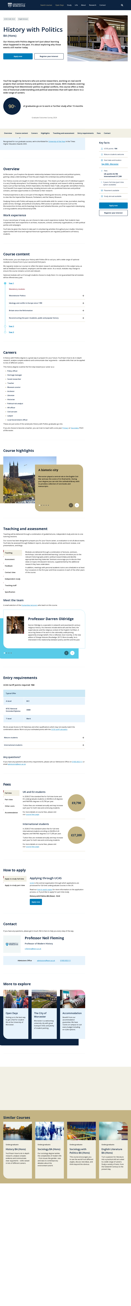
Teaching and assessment (63, 71)
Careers (34, 71)
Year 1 (11, 283)
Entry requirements (86, 71)
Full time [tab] (8, 793)
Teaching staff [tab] (10, 585)
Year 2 (11, 326)
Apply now (18, 56)
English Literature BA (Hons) (112, 1151)
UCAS (32, 883)
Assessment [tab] (10, 559)
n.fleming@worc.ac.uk (33, 949)
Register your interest (49, 56)
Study (69, 5)
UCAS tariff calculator (59, 729)
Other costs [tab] (10, 806)
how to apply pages (44, 889)
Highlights (45, 71)
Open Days (59, 5)
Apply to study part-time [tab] (15, 885)
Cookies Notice (75, 1301)
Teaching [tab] (8, 553)
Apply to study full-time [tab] (14, 879)
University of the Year (57, 141)
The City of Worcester (40, 1014)
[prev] (71, 505)
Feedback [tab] (8, 566)
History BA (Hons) (16, 1149)
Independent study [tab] (12, 579)
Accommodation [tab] (11, 812)
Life (76, 5)
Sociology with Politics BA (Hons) (80, 1151)
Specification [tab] (10, 592)
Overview (8, 71)
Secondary (75, 428)
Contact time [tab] (10, 572)
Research (92, 5)
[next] (77, 505)
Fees (99, 71)
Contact (102, 5)
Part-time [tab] (9, 799)
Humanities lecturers (29, 605)
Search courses (46, 5)
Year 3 (11, 332)
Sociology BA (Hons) (49, 1149)
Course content (21, 71)
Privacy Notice (89, 1301)
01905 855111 (77, 762)
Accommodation (72, 1013)
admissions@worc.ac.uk (17, 764)
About (83, 5)
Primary (65, 428)
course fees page (32, 814)
